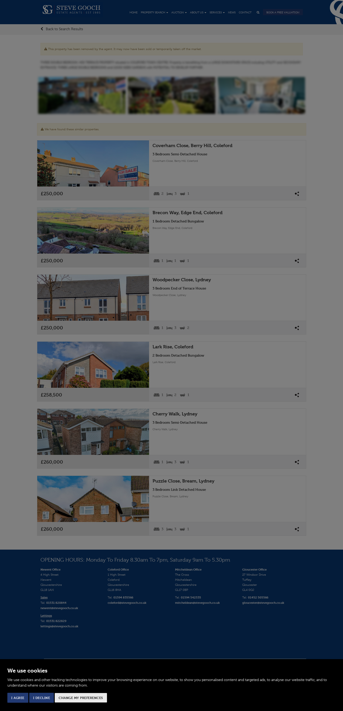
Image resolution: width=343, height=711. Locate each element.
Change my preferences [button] (81, 698)
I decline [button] (41, 698)
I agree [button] (17, 698)
